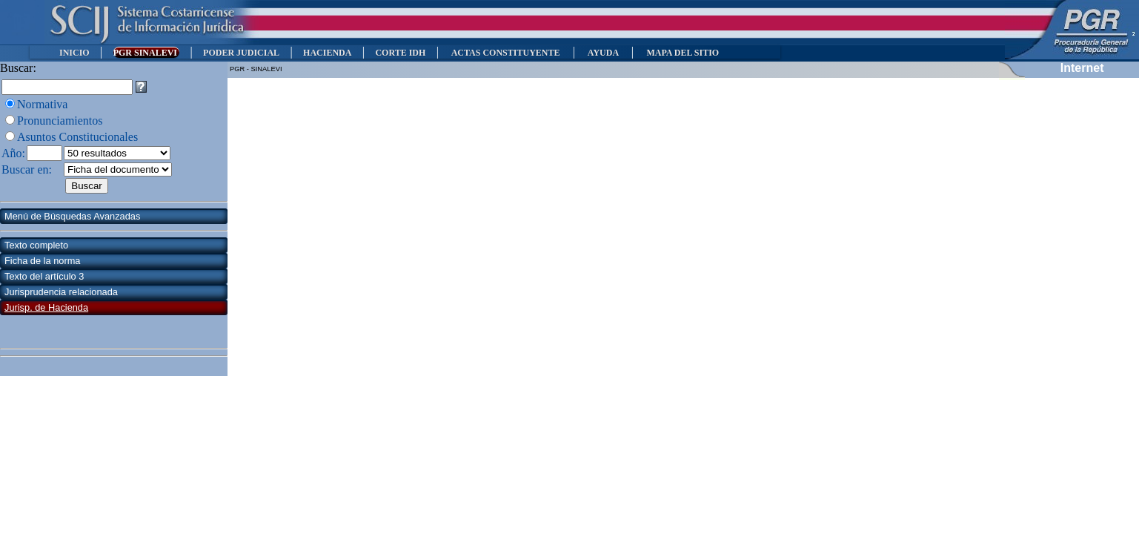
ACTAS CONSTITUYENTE (505, 52)
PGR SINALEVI (146, 52)
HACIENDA (327, 52)
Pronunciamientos (60, 120)
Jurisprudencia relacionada (61, 291)
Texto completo (36, 245)
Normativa (42, 104)
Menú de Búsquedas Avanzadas (72, 216)
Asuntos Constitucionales (77, 137)
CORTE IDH (400, 52)
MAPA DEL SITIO (682, 52)
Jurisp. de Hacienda (46, 307)
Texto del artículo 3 (44, 276)
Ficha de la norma (42, 260)
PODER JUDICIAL (241, 52)
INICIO (74, 52)
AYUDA (602, 52)
